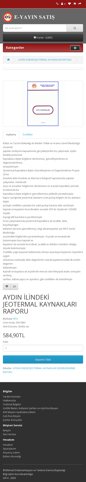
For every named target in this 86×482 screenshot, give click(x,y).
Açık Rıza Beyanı (11, 416)
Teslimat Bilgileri (12, 404)
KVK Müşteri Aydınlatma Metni (19, 412)
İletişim (7, 430)
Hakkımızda (9, 400)
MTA (15, 318)
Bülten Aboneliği (12, 456)
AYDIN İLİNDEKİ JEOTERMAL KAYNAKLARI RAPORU (45, 59)
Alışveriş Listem (11, 452)
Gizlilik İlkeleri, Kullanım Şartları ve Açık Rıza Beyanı (30, 408)
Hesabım (8, 444)
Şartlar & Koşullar (12, 420)
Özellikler (28, 134)
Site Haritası (9, 434)
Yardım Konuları (12, 396)
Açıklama (11, 134)
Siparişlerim (9, 448)
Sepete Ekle (43, 359)
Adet (5, 341)
